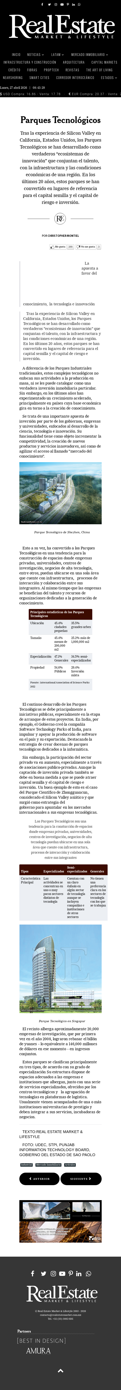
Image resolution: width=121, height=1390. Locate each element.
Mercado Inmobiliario (48, 1165)
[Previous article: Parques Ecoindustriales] (39, 1179)
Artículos (70, 1165)
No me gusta (88, 247)
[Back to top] (60, 1371)
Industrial (26, 1165)
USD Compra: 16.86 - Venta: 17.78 (30, 94)
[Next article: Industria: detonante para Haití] (81, 1179)
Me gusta (60, 247)
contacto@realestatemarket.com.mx (60, 1315)
